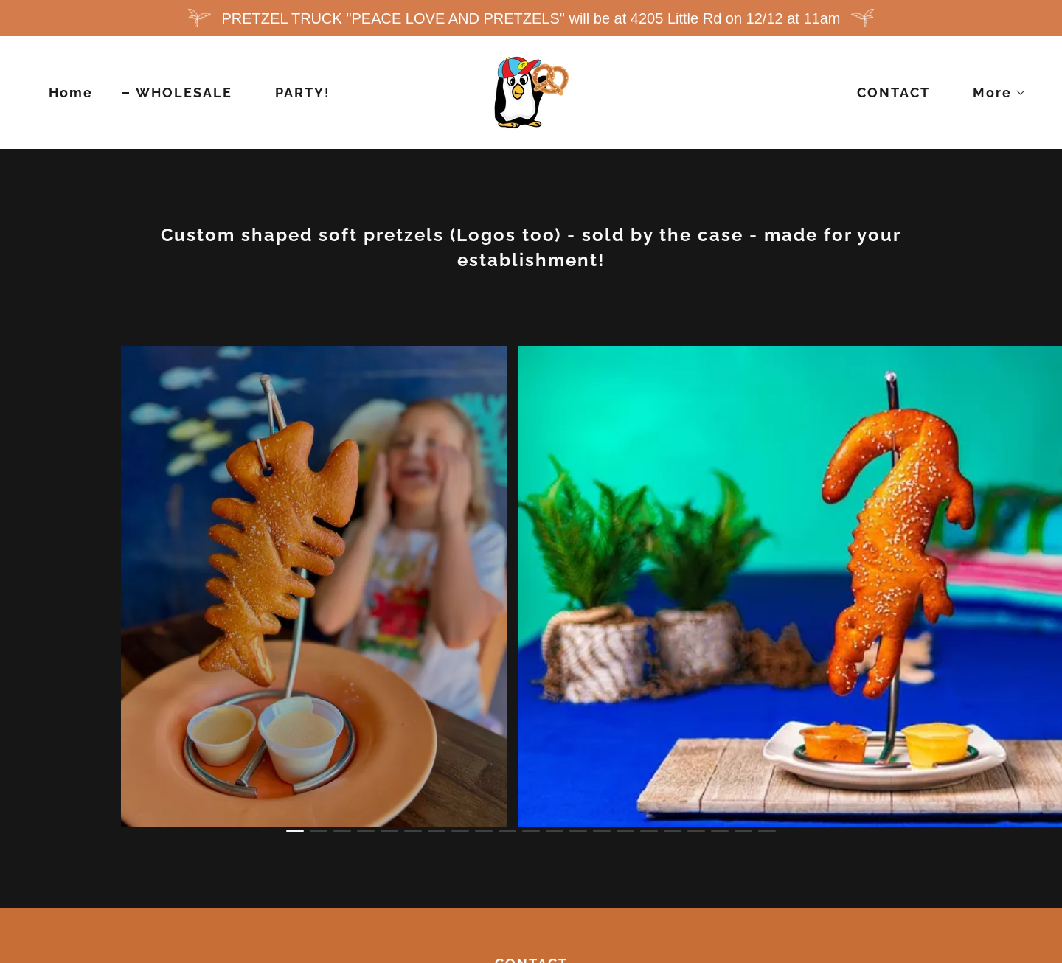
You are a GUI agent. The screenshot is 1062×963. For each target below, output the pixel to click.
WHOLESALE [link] (184, 92)
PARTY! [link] (302, 92)
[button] (993, 93)
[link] (531, 91)
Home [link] (71, 92)
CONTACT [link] (893, 92)
